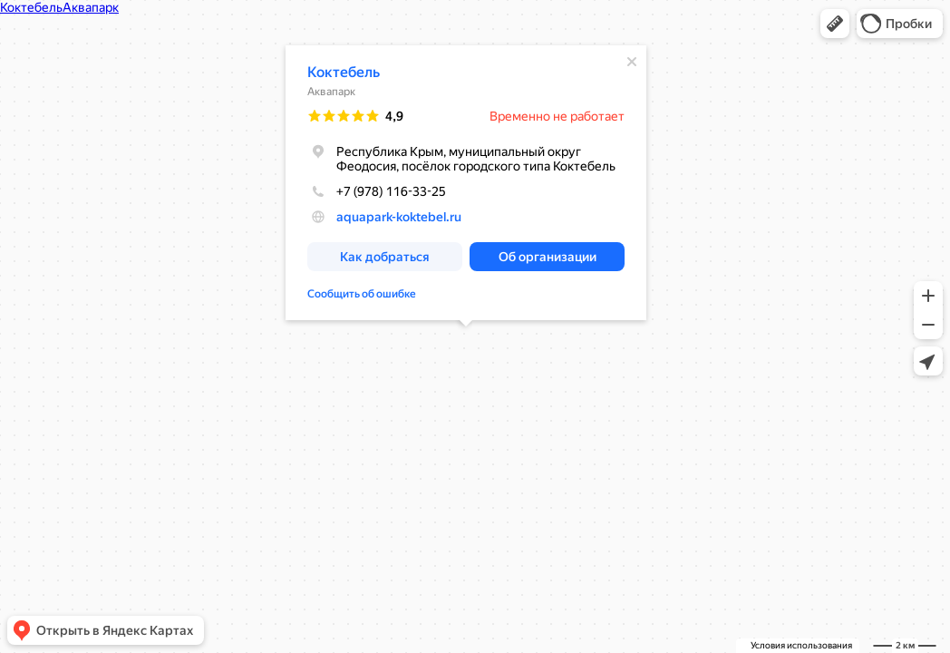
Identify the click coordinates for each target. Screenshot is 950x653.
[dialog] (466, 182)
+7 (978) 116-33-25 (376, 191)
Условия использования (801, 645)
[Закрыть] (632, 61)
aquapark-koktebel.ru (398, 217)
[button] (834, 23)
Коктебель (343, 72)
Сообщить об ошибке (361, 294)
